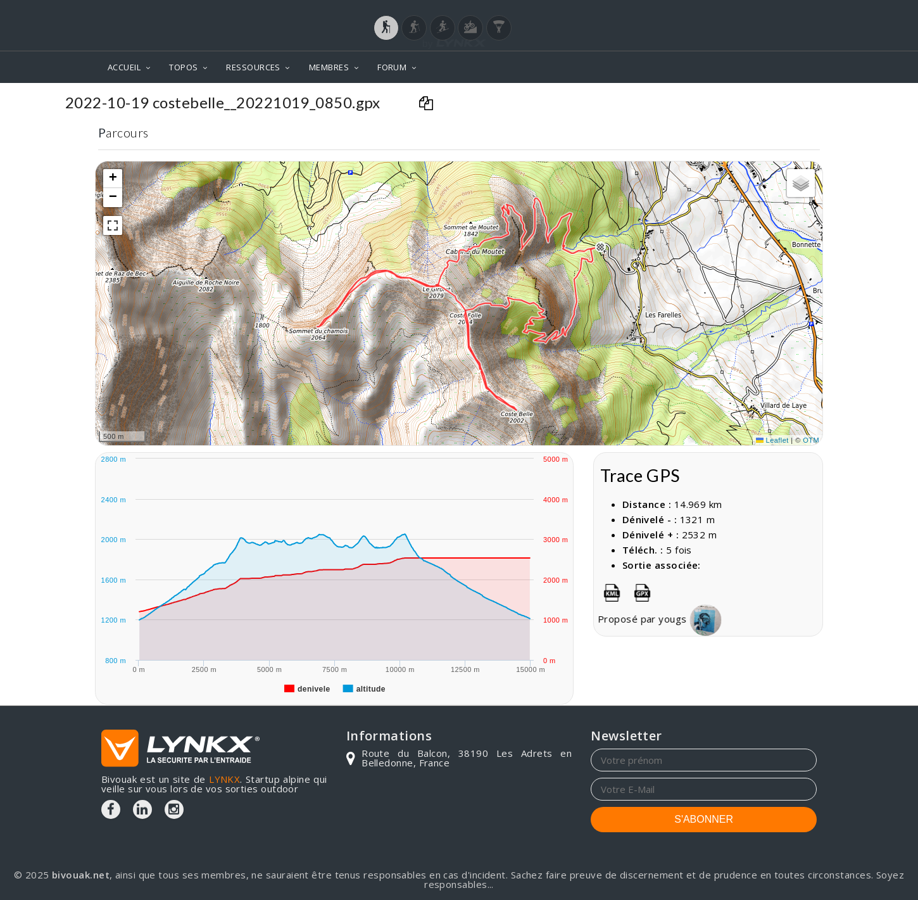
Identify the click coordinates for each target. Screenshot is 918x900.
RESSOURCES (253, 67)
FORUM (391, 67)
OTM (811, 440)
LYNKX (224, 779)
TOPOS (183, 67)
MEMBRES (329, 67)
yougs (712, 618)
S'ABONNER (703, 819)
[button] (600, 247)
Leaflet (772, 440)
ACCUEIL (124, 67)
